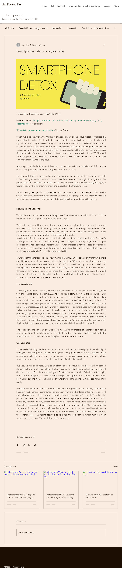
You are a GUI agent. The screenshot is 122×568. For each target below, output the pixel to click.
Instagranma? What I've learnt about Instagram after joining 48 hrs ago (60, 496)
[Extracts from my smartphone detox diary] (100, 480)
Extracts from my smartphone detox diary (99, 496)
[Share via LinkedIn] (29, 445)
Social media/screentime (95, 28)
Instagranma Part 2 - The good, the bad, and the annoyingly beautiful (21, 496)
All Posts (9, 28)
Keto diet (57, 28)
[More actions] (104, 44)
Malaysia (72, 28)
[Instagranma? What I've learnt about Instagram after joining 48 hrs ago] (61, 480)
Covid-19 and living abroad (33, 28)
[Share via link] (35, 445)
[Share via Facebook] (17, 445)
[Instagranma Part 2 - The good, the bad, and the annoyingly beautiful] (21, 480)
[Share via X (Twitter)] (23, 445)
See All (115, 466)
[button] (115, 28)
